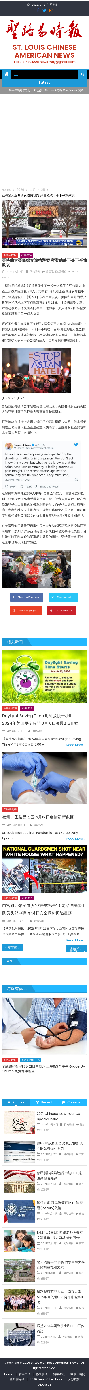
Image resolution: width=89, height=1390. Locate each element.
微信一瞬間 (77, 1374)
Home (8, 1374)
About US (44, 1384)
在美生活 (26, 255)
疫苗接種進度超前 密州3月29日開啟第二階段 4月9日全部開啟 (15, 947)
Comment (73, 1102)
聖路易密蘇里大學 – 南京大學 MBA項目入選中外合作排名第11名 (60, 1297)
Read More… (75, 745)
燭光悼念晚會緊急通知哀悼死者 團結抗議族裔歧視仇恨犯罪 (78, 949)
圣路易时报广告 (30, 1060)
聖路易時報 (17, 1379)
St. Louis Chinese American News (44, 51)
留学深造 (59, 1374)
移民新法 (42, 1374)
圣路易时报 (10, 255)
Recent (44, 1102)
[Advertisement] (44, 141)
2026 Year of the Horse (46, 1379)
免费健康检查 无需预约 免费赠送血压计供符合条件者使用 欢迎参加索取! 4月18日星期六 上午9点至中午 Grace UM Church (43, 1071)
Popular (16, 1102)
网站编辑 (35, 271)
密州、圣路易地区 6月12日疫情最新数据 (38, 817)
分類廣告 (74, 1379)
